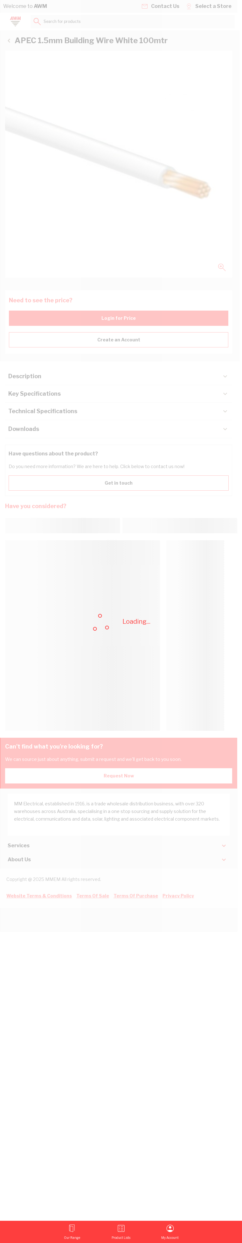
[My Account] (170, 1232)
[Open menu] (72, 1232)
